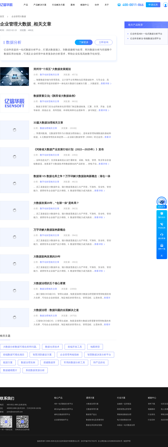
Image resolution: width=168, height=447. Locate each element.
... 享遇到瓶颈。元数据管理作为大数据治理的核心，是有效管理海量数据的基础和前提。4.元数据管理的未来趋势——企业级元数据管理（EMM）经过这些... (72, 137)
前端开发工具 (75, 346)
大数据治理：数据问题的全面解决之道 (56, 310)
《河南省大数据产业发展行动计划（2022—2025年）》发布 (69, 149)
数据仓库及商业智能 (94, 425)
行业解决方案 (59, 5)
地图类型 (95, 346)
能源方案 (8, 362)
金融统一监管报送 (124, 404)
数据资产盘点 (91, 414)
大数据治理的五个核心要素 (49, 283)
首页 (2, 16)
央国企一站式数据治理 (126, 425)
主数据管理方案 (92, 409)
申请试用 (149, 5)
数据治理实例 (28, 362)
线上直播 (164, 409)
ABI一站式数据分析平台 (63, 404)
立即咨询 (103, 42)
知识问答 (164, 420)
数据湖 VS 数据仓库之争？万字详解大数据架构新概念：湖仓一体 (72, 176)
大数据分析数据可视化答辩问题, (20, 346)
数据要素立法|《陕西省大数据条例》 (55, 95)
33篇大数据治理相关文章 (48, 122)
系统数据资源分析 (35, 370)
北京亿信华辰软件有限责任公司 (67, 441)
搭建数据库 (49, 362)
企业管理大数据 (19, 16)
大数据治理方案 (92, 404)
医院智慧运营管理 (124, 409)
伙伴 (94, 5)
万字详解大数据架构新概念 (49, 229)
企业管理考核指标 (69, 354)
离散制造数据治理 (124, 414)
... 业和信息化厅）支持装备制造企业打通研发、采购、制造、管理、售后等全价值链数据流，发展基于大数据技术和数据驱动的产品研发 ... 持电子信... (72, 162)
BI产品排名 (99, 362)
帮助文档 (164, 414)
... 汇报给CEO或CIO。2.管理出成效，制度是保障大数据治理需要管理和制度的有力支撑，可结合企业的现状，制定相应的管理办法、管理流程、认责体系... (72, 324)
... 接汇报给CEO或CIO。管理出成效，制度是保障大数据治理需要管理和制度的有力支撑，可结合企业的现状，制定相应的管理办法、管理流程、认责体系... (72, 298)
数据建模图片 (10, 370)
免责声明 (127, 441)
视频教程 (151, 409)
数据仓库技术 (52, 346)
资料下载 (151, 404)
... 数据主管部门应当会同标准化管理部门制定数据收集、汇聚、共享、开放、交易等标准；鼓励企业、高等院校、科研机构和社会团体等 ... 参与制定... (72, 108)
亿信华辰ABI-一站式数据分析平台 (146, 34)
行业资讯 (151, 414)
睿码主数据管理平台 (62, 414)
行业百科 (151, 420)
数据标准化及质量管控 (95, 420)
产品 (30, 5)
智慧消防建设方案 (42, 354)
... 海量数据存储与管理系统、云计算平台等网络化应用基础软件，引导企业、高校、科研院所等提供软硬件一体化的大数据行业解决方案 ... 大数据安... (72, 82)
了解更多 (83, 42)
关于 (103, 5)
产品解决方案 (42, 5)
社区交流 (164, 404)
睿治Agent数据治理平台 (63, 409)
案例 (73, 5)
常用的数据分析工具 (74, 362)
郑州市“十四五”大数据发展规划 (52, 69)
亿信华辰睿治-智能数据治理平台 (145, 38)
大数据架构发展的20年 (47, 256)
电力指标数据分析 (124, 420)
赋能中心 (83, 5)
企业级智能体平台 (61, 420)
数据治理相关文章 (48, 128)
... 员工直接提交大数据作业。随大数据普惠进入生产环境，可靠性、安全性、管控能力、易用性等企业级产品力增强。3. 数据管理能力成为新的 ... (72, 189)
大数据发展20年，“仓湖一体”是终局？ (56, 203)
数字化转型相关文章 (49, 74)
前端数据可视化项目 (13, 354)
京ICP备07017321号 (89, 441)
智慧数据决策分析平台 (99, 354)
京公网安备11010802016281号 (110, 441)
